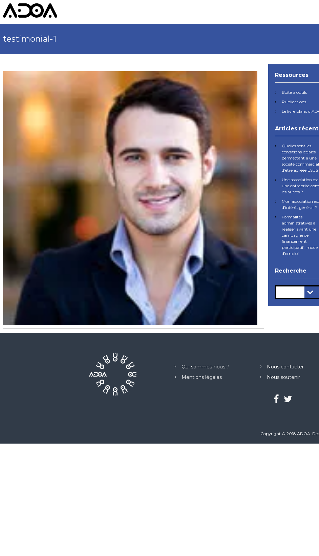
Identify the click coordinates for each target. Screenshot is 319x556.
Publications (294, 101)
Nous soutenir (283, 377)
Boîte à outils (294, 92)
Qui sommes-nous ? (205, 367)
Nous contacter (285, 367)
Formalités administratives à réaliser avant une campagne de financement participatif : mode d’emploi (300, 235)
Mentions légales (202, 377)
